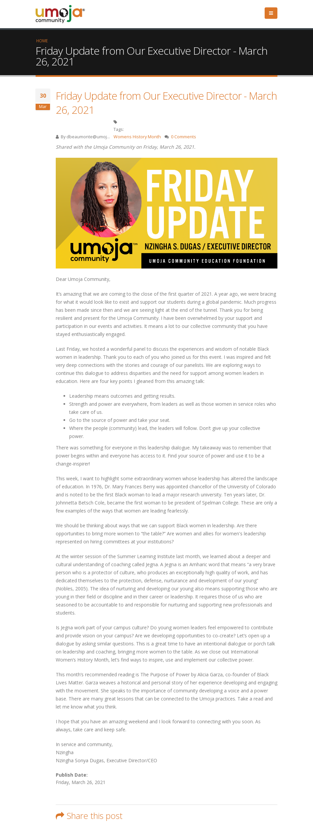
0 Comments (183, 137)
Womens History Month (137, 137)
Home (42, 40)
